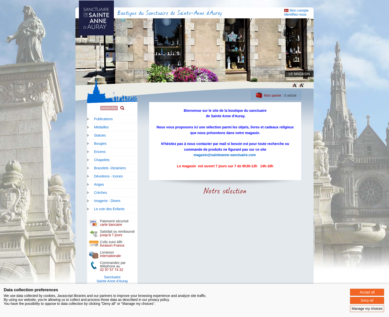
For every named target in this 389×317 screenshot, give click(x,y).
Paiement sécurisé (114, 223)
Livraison (110, 254)
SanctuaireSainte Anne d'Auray (112, 279)
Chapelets (102, 160)
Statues (100, 135)
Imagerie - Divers (107, 201)
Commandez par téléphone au (113, 266)
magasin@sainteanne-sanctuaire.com (225, 155)
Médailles (101, 127)
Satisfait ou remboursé (117, 233)
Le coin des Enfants (109, 209)
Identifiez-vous (295, 14)
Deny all (367, 300)
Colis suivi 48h (112, 243)
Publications (103, 119)
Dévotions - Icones (108, 176)
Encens (100, 152)
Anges (99, 184)
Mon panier (272, 95)
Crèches (100, 193)
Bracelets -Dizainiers (110, 168)
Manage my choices (367, 309)
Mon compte (299, 10)
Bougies (100, 143)
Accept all (367, 292)
